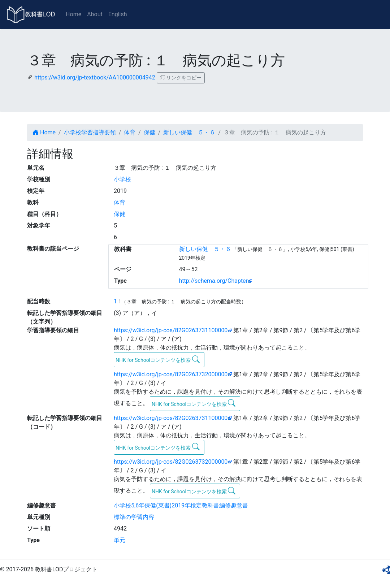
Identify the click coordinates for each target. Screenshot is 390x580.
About (95, 14)
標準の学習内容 (134, 517)
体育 (129, 132)
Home (73, 14)
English (117, 14)
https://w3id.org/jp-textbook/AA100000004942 (94, 77)
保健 (149, 132)
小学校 (122, 179)
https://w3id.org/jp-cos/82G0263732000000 (171, 374)
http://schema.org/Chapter (213, 280)
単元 (119, 540)
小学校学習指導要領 (90, 132)
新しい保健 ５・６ (189, 132)
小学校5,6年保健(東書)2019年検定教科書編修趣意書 (181, 505)
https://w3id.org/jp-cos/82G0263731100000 (171, 330)
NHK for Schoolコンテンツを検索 (158, 359)
